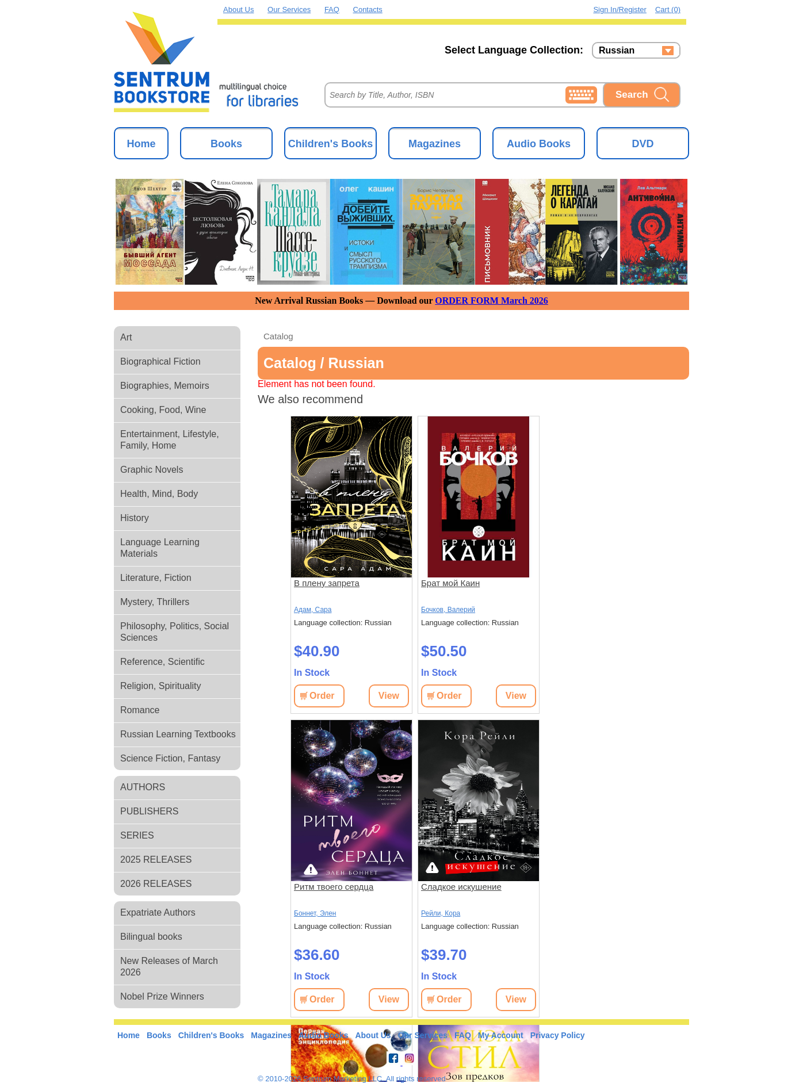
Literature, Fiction (156, 578)
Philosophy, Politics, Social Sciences (174, 631)
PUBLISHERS (149, 811)
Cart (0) (667, 9)
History (134, 518)
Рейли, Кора (440, 913)
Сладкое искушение (461, 886)
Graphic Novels (151, 469)
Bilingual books (151, 937)
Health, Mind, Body (159, 494)
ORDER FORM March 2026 (491, 300)
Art (126, 337)
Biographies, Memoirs (164, 386)
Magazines (434, 144)
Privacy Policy (557, 1035)
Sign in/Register (620, 9)
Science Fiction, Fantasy (170, 758)
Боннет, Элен (315, 913)
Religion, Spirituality (160, 686)
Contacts (368, 9)
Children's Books (330, 144)
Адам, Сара (312, 610)
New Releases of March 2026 (169, 966)
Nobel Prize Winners (162, 996)
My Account (500, 1035)
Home (141, 144)
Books (226, 144)
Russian (616, 50)
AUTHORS (142, 787)
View (388, 696)
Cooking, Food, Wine (163, 410)
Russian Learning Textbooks (178, 734)
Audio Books (539, 144)
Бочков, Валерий (448, 610)
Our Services (289, 9)
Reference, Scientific (162, 662)
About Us (238, 9)
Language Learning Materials (160, 547)
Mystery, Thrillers (154, 602)
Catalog (278, 336)
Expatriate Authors (158, 912)
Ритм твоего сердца (333, 886)
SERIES (137, 835)
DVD (642, 144)
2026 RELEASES (156, 884)
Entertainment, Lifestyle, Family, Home (169, 439)
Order (322, 696)
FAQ (331, 9)
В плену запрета (327, 583)
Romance (139, 710)
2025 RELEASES (156, 859)
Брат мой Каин (450, 583)
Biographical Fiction (160, 361)
